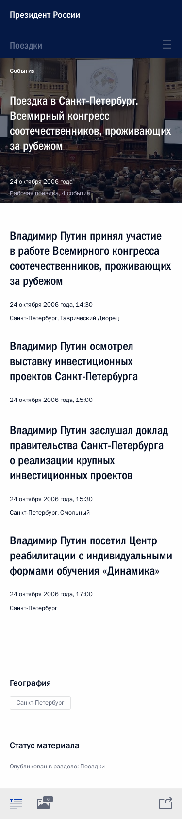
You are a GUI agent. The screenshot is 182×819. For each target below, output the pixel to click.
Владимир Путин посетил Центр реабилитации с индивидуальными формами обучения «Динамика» (91, 555)
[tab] (16, 803)
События (22, 71)
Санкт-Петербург (40, 702)
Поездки (26, 45)
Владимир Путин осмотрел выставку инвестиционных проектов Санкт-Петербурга (74, 361)
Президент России (45, 14)
